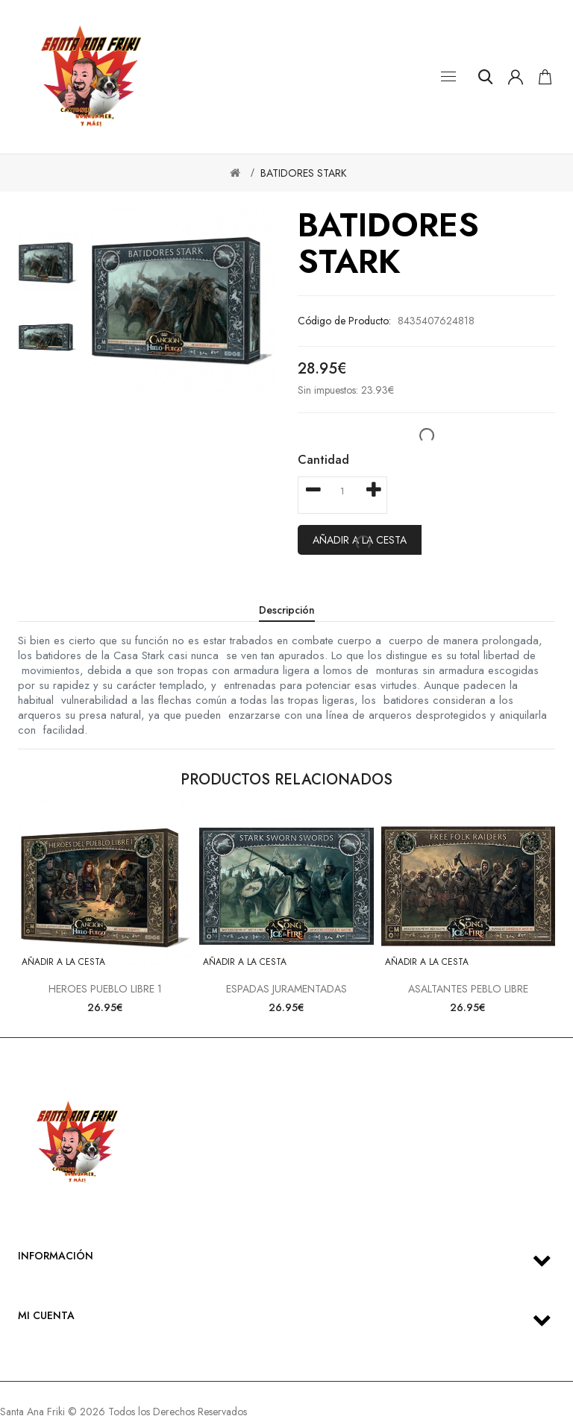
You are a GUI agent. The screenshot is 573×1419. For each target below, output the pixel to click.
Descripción (287, 609)
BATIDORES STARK (303, 173)
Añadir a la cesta (63, 962)
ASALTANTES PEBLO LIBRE (468, 988)
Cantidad (323, 459)
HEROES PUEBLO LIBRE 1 (105, 988)
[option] (48, 262)
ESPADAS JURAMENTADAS (286, 988)
